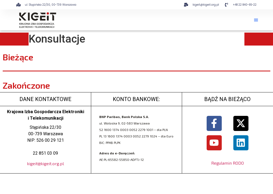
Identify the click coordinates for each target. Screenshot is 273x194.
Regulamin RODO (227, 162)
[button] (256, 20)
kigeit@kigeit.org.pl (45, 163)
